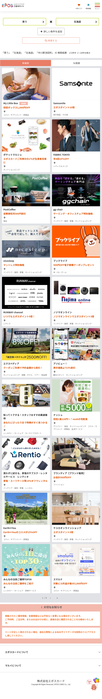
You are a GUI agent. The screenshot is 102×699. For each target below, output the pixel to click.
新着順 (25, 63)
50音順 (76, 63)
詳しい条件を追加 (51, 31)
